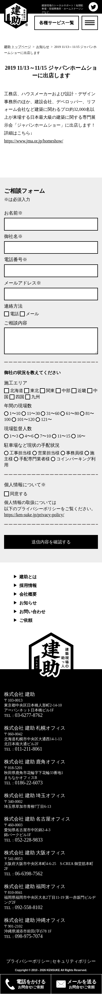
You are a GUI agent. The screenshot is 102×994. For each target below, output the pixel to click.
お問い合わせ (32, 611)
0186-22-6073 (29, 782)
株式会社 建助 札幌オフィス (34, 728)
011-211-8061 (28, 749)
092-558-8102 (29, 907)
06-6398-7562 (29, 873)
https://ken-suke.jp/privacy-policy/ (34, 514)
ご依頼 (25, 620)
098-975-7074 (29, 936)
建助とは (28, 576)
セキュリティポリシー (74, 961)
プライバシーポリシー (28, 961)
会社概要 (28, 594)
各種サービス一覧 (56, 22)
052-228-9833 (29, 839)
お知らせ (28, 603)
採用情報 (28, 585)
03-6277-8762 (29, 715)
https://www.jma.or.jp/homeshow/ (33, 141)
